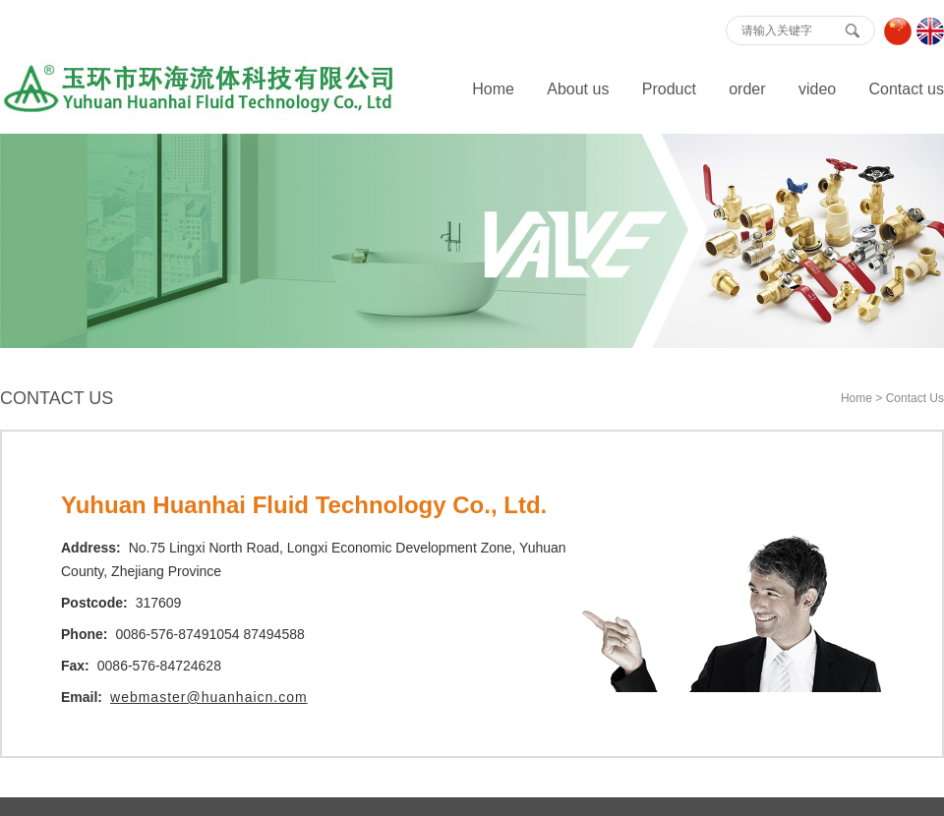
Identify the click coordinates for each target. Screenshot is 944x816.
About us (578, 89)
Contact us (906, 89)
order (747, 89)
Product (669, 89)
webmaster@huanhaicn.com (209, 697)
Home (493, 89)
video (817, 89)
